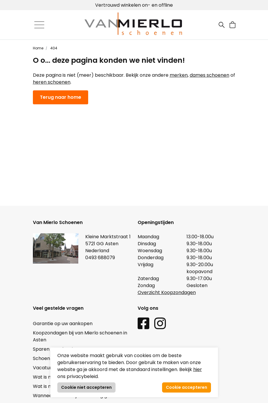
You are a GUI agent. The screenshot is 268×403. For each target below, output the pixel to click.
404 (53, 48)
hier (197, 369)
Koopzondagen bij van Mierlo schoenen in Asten (80, 336)
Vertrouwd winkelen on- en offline (134, 5)
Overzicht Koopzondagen (167, 292)
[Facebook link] (143, 323)
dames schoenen (209, 75)
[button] (232, 24)
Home (38, 48)
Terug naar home (60, 97)
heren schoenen (51, 82)
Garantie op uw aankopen (63, 323)
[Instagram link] (160, 323)
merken (179, 75)
